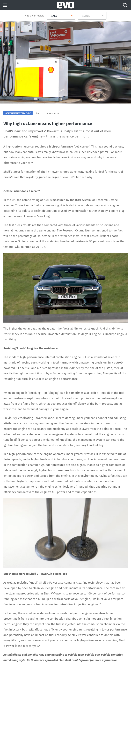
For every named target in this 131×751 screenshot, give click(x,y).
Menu (5, 5)
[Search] (125, 5)
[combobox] (49, 16)
